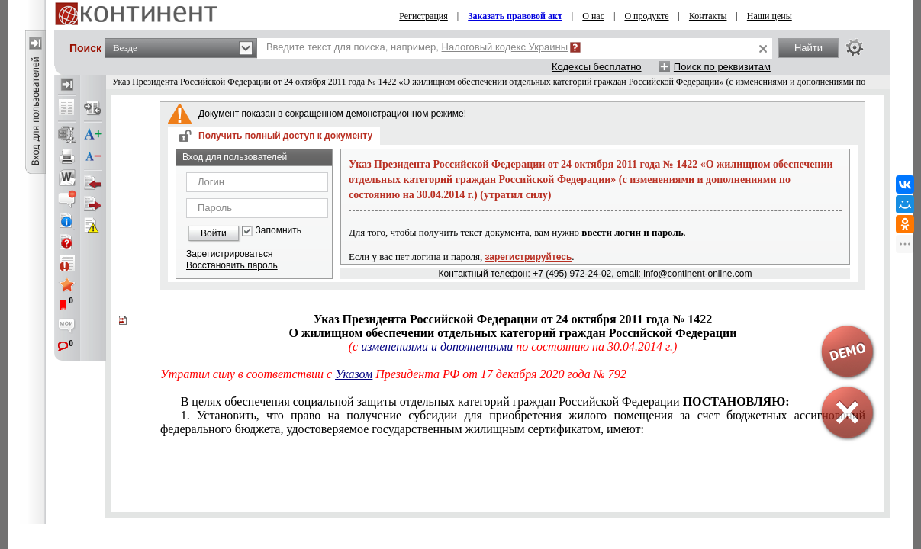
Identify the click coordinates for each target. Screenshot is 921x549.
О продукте (646, 16)
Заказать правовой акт (515, 16)
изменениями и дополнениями (437, 346)
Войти (214, 233)
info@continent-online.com (697, 273)
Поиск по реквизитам (722, 66)
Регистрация (423, 16)
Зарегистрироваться (229, 254)
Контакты (708, 16)
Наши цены (769, 16)
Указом (353, 374)
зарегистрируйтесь (528, 257)
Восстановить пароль (232, 265)
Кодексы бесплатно (597, 66)
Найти (808, 47)
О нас (593, 16)
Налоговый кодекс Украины (505, 47)
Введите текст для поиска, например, (417, 47)
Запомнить (278, 231)
